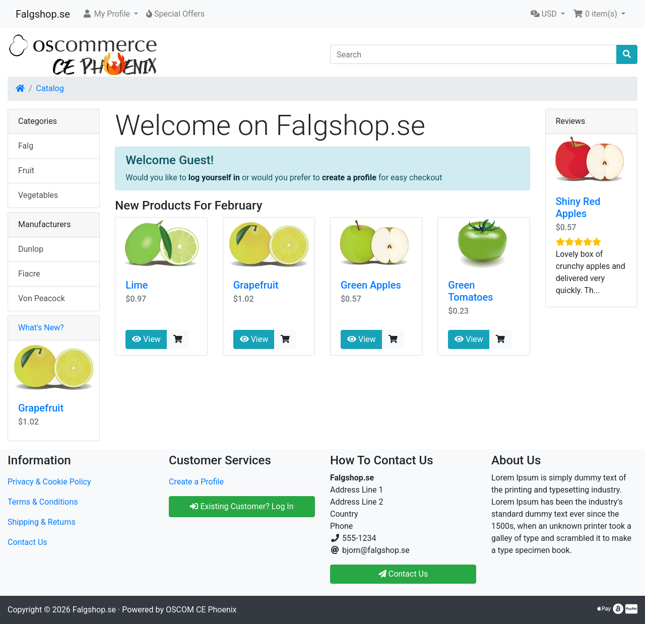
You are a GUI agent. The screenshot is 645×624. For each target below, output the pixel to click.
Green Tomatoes (470, 291)
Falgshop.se (43, 14)
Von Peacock (41, 298)
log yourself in (214, 177)
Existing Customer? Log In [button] (241, 506)
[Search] (473, 54)
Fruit (26, 170)
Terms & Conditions (43, 502)
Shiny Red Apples (578, 207)
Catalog (50, 88)
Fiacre (29, 274)
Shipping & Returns (42, 522)
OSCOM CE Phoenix (201, 609)
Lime (136, 285)
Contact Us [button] (403, 574)
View (146, 339)
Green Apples (371, 285)
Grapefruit (256, 285)
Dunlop (30, 249)
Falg (25, 146)
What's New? (41, 327)
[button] (110, 14)
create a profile (349, 177)
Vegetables (38, 195)
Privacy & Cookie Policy (49, 482)
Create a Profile (196, 482)
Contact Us (27, 542)
